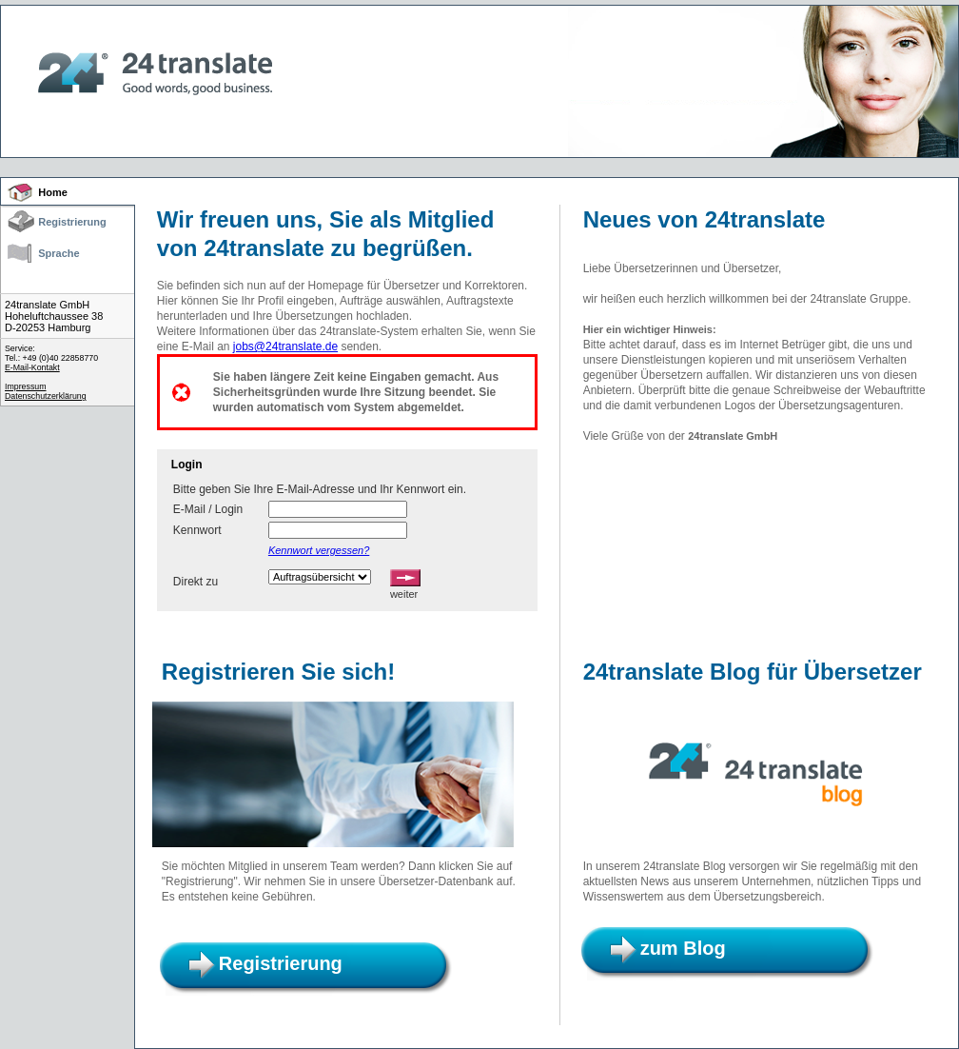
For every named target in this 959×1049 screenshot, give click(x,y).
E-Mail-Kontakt (32, 367)
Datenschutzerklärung (46, 396)
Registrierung (72, 222)
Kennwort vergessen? (318, 550)
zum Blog (683, 948)
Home (53, 192)
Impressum (26, 386)
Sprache (58, 253)
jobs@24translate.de (285, 346)
